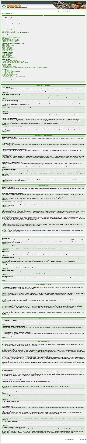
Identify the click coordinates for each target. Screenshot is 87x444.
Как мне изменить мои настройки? (8, 26)
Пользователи (72, 10)
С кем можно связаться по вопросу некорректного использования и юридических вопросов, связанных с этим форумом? (24, 67)
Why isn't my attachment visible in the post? (9, 74)
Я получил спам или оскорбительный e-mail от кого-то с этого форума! (15, 62)
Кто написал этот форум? (6, 65)
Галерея (60, 11)
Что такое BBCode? (5, 44)
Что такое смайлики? (6, 46)
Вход (84, 11)
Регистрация (83, 10)
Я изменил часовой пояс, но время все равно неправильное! (13, 28)
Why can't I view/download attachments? (9, 78)
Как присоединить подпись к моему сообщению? (11, 37)
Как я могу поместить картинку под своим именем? (11, 30)
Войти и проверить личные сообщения (74, 11)
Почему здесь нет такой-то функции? (9, 66)
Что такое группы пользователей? (8, 55)
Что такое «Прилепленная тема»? (8, 49)
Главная (3, 2)
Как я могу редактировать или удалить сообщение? (11, 36)
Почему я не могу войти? (6, 18)
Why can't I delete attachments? (7, 77)
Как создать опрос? (5, 38)
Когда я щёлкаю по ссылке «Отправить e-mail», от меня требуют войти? (15, 32)
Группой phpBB (37, 344)
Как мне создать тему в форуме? (8, 35)
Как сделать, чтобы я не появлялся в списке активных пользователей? (15, 20)
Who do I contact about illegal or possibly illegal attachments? (13, 79)
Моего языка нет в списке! (7, 29)
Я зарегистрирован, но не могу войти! (9, 22)
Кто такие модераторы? (6, 54)
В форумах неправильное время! (8, 27)
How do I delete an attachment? (7, 72)
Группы (77, 10)
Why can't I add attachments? (7, 75)
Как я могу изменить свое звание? (8, 31)
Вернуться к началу (5, 92)
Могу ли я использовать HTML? (8, 45)
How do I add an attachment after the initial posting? (11, 71)
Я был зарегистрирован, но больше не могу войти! (11, 23)
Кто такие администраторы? (7, 53)
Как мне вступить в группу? (7, 56)
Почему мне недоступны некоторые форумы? (10, 40)
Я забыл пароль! (5, 21)
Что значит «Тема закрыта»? (7, 50)
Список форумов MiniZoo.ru (7, 13)
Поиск (66, 10)
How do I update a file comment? (8, 73)
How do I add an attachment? (7, 70)
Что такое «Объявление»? (7, 48)
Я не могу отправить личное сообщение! (9, 60)
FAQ (63, 10)
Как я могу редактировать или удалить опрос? (10, 39)
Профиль (64, 11)
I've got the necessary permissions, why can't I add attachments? (13, 76)
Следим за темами (57, 10)
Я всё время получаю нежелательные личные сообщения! (13, 61)
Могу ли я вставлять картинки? (7, 47)
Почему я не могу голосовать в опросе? (9, 41)
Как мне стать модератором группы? (9, 57)
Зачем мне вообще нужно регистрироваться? (10, 19)
